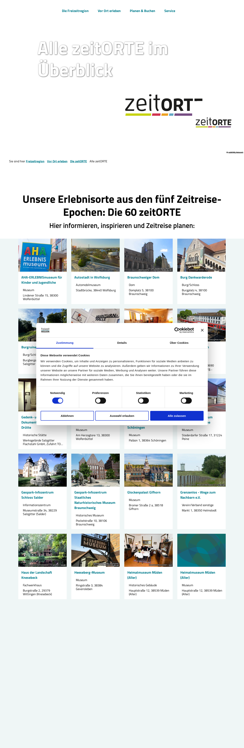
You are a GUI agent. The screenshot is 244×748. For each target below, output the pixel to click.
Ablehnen (67, 415)
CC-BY (63, 565)
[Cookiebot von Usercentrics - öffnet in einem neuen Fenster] (177, 330)
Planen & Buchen (142, 10)
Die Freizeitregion (75, 10)
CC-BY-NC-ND (167, 270)
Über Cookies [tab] (179, 342)
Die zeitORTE (78, 161)
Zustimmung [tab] (65, 342)
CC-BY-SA (221, 485)
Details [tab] (122, 342)
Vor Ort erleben (109, 10)
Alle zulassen (177, 415)
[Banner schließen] (202, 330)
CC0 (64, 270)
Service (169, 10)
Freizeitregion (35, 161)
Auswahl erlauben (122, 415)
